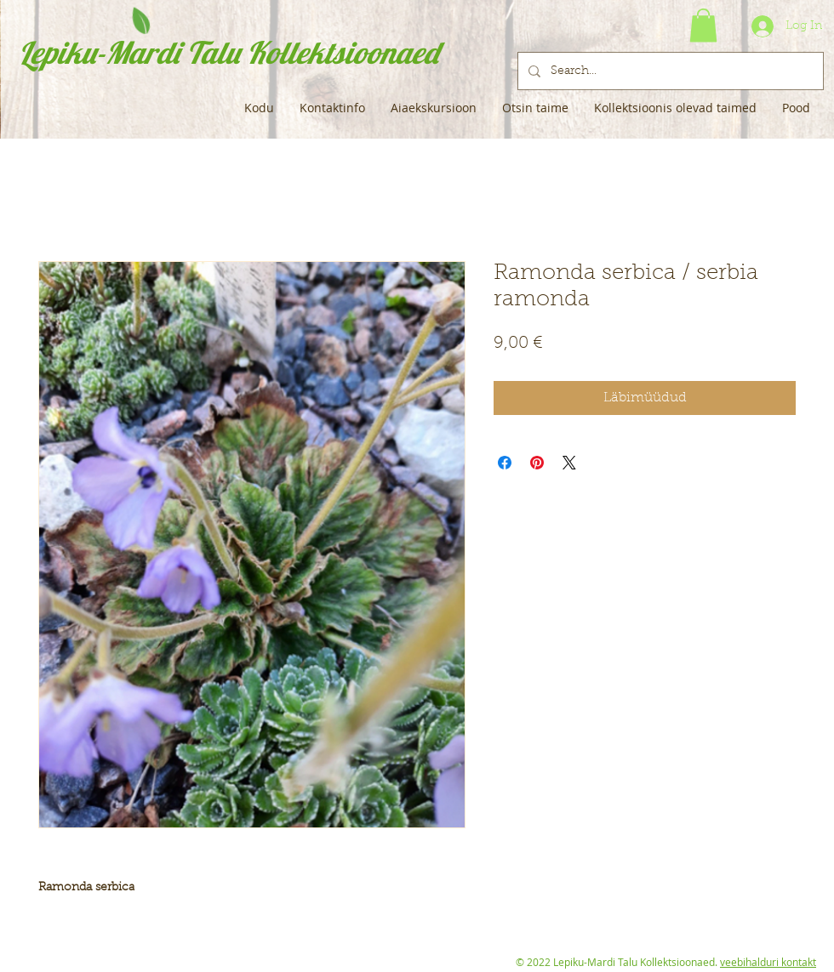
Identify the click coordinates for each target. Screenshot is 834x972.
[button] (703, 25)
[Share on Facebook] (504, 462)
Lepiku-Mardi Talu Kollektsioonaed (228, 52)
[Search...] (669, 71)
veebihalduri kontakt (768, 962)
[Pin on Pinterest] (537, 462)
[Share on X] (569, 462)
